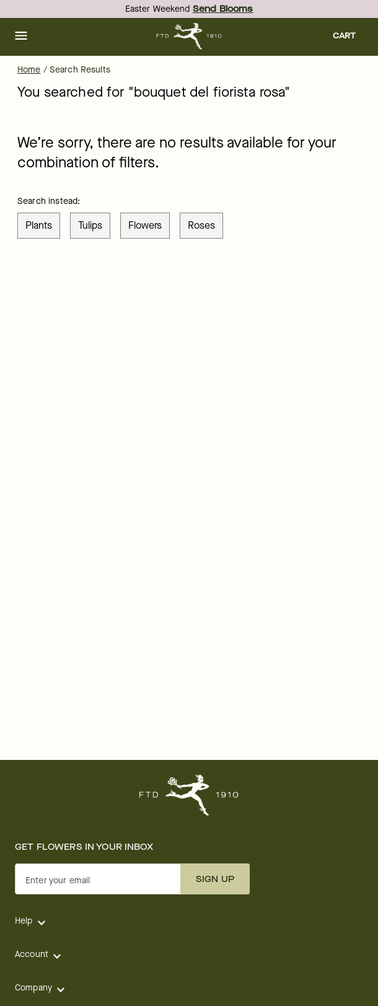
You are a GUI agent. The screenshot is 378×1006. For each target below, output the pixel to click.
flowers (145, 225)
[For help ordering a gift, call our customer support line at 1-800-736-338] (189, 36)
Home (29, 70)
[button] (21, 36)
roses (201, 225)
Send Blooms (223, 9)
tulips (90, 225)
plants (38, 225)
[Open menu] (21, 36)
